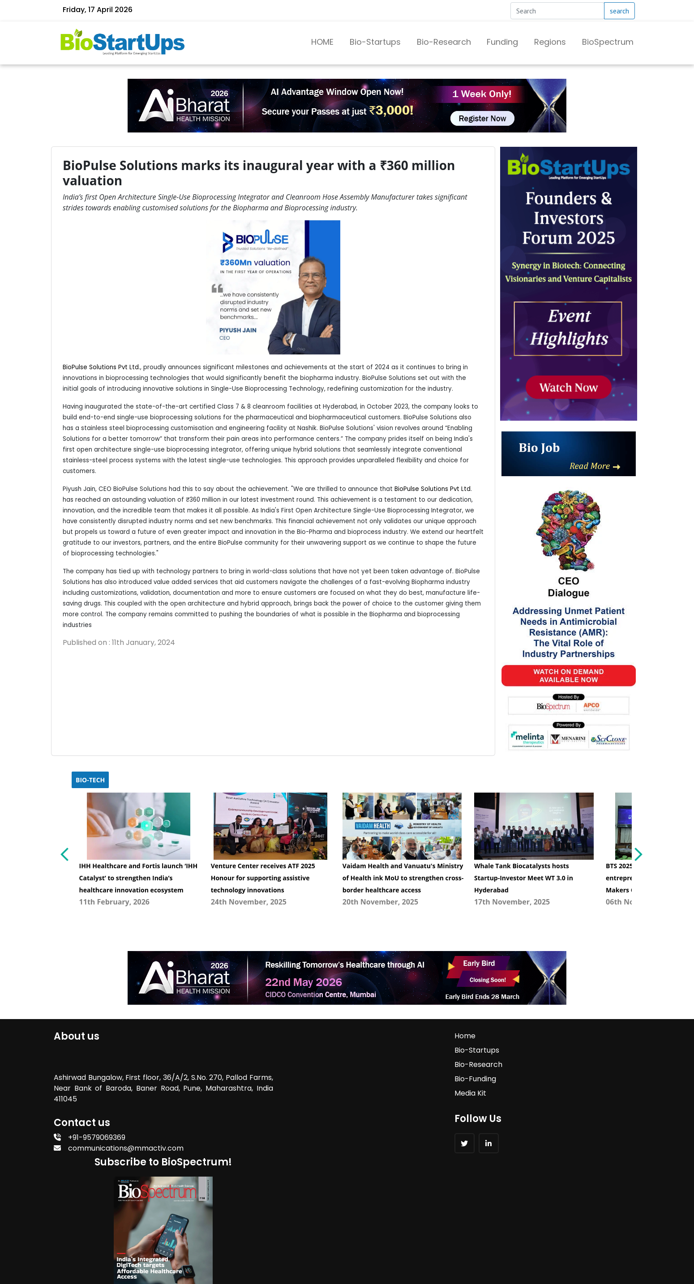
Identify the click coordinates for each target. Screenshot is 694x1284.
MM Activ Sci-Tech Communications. (337, 1251)
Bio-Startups (375, 41)
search (619, 10)
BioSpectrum (608, 41)
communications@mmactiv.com (119, 1147)
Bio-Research (444, 41)
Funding (502, 41)
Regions (550, 41)
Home (296, 1035)
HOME (322, 41)
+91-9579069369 (89, 1136)
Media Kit (302, 1092)
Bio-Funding (307, 1078)
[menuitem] (139, 850)
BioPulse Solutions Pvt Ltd (101, 367)
